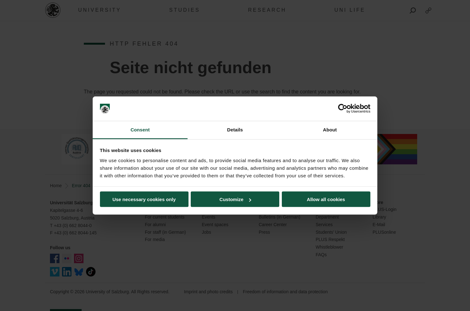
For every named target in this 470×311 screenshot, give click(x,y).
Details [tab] (235, 129)
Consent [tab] (140, 129)
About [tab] (330, 129)
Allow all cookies (326, 199)
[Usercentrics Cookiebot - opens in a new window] (342, 108)
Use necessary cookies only (144, 199)
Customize (235, 199)
